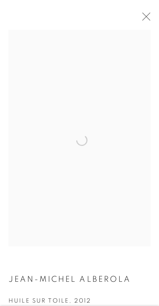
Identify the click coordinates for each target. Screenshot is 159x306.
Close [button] (144, 19)
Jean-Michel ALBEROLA (69, 280)
